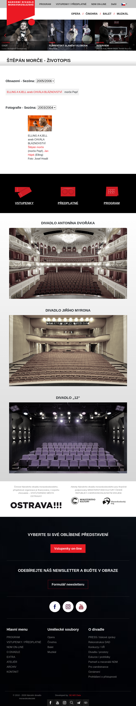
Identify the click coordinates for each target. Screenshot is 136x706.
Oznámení (94, 671)
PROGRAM (112, 203)
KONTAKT (13, 671)
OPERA (75, 13)
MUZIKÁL (122, 13)
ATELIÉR (12, 662)
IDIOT (5, 45)
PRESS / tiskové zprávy (101, 637)
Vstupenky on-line (68, 548)
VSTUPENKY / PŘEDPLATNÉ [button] (71, 4)
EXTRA (11, 657)
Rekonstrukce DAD (99, 642)
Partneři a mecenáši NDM (103, 662)
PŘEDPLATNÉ (68, 203)
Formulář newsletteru (68, 584)
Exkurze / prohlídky (99, 657)
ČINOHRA (92, 13)
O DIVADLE (13, 652)
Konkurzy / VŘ (96, 647)
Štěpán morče (36, 147)
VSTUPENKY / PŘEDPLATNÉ (24, 642)
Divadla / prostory (98, 652)
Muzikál (52, 652)
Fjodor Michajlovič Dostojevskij (14, 49)
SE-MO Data (75, 695)
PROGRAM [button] (45, 4)
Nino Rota (53, 49)
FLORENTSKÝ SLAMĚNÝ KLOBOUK (68, 45)
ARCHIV (11, 667)
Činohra (52, 642)
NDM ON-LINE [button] (98, 4)
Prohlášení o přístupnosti (102, 676)
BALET (107, 13)
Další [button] (113, 4)
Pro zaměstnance (98, 667)
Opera (51, 637)
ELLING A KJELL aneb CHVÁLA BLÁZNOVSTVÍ (34, 92)
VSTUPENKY (24, 203)
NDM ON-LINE (15, 647)
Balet (50, 647)
